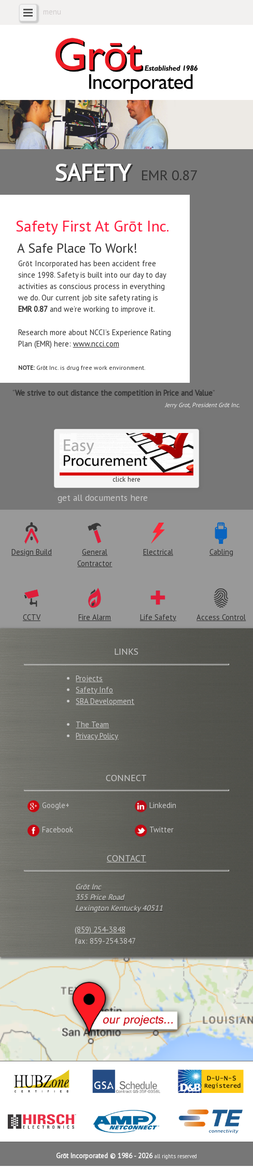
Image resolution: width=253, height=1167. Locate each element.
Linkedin (155, 806)
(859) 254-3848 (100, 930)
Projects (89, 679)
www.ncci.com (96, 344)
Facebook (50, 830)
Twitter (154, 830)
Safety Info (94, 691)
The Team (92, 725)
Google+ (48, 806)
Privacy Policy (97, 737)
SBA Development (105, 702)
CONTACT (126, 859)
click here (126, 459)
